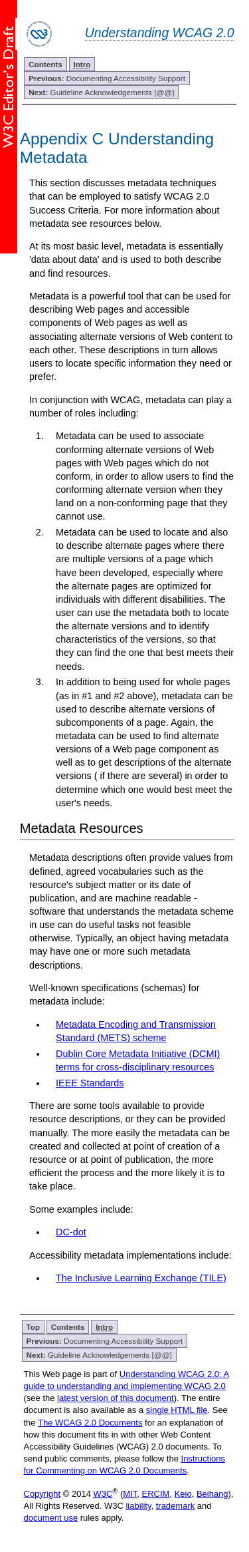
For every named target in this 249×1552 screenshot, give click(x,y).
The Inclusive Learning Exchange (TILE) (141, 1278)
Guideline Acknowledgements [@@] (101, 92)
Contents (45, 64)
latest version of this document (115, 1398)
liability (138, 1506)
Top (34, 1326)
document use (51, 1518)
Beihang (212, 1494)
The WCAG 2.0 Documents (90, 1423)
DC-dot (71, 1232)
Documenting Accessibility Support (107, 78)
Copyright (42, 1494)
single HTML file (177, 1410)
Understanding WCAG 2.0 (159, 32)
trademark (175, 1506)
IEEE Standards (90, 1083)
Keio (183, 1494)
